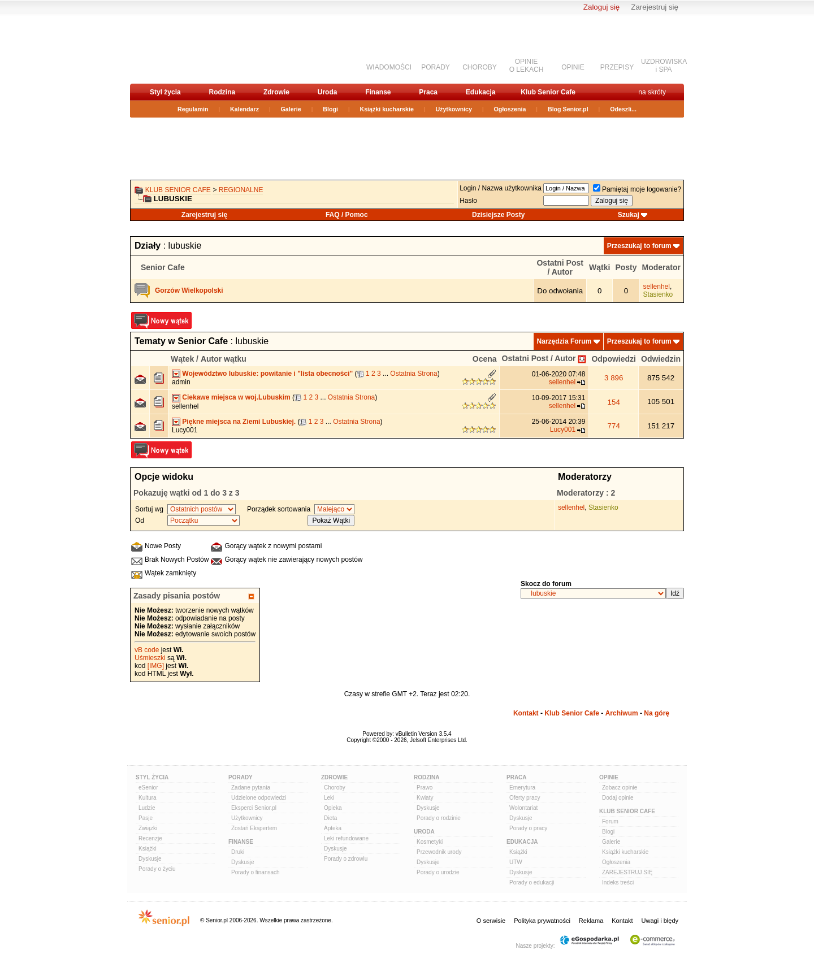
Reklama (591, 920)
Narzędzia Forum (564, 341)
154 (614, 402)
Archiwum (621, 713)
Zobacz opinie (619, 787)
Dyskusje (150, 859)
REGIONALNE (241, 190)
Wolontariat (523, 808)
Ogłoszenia (510, 109)
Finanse (378, 92)
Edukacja (481, 92)
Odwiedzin (661, 358)
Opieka (333, 808)
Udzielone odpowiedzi (258, 798)
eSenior (148, 787)
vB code (147, 650)
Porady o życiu (157, 869)
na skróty (652, 92)
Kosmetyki (430, 842)
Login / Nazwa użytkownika (501, 188)
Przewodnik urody (439, 852)
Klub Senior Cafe (548, 92)
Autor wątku (223, 358)
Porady (240, 777)
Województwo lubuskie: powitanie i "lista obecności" (267, 374)
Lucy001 (184, 430)
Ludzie (146, 808)
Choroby (334, 787)
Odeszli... (623, 109)
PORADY (435, 67)
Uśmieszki (150, 658)
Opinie (608, 777)
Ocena (485, 358)
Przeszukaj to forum (639, 246)
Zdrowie (276, 92)
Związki (147, 828)
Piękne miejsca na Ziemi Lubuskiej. (239, 422)
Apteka (332, 828)
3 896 (613, 378)
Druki (237, 852)
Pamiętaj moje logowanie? (637, 189)
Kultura (147, 798)
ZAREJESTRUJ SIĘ (627, 872)
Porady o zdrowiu (345, 859)
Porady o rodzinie (439, 818)
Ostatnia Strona (413, 374)
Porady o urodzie (438, 872)
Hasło (468, 201)
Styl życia (165, 92)
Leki (329, 798)
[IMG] (156, 666)
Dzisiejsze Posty (498, 215)
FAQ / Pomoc (347, 215)
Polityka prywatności (542, 920)
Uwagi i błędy (660, 920)
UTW (515, 862)
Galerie (291, 109)
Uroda (327, 92)
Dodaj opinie (618, 798)
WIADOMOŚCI (389, 67)
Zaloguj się (601, 7)
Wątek (182, 358)
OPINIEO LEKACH (526, 65)
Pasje (145, 818)
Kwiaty (425, 798)
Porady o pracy (528, 828)
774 (614, 426)
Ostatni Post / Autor (539, 358)
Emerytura (522, 787)
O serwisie (491, 920)
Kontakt (526, 713)
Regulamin (192, 109)
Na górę (656, 713)
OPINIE (572, 67)
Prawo (424, 787)
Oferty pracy (524, 798)
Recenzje (150, 838)
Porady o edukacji (532, 882)
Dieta (330, 818)
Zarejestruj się (654, 7)
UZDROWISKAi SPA (664, 65)
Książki (147, 848)
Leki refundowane (346, 838)
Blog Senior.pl (568, 109)
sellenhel (656, 286)
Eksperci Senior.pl (253, 808)
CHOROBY (479, 67)
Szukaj (628, 215)
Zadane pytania (250, 787)
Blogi (330, 109)
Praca (428, 92)
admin (181, 382)
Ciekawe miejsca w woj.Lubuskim (236, 397)
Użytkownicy (453, 109)
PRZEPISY (617, 67)
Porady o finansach (255, 872)
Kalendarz (244, 109)
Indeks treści (618, 882)
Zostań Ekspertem (254, 828)
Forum (610, 821)
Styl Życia (152, 777)
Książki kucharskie (386, 109)
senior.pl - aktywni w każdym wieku (189, 48)
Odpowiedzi (613, 358)
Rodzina (222, 92)
